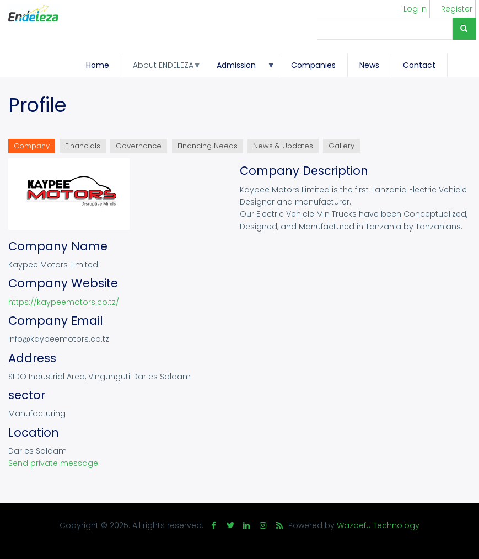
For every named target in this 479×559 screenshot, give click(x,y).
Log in (415, 8)
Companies (313, 65)
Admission (240, 68)
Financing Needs (207, 146)
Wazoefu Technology (378, 525)
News (369, 65)
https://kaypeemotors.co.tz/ (63, 302)
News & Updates (283, 146)
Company (34, 147)
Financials (82, 146)
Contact (419, 65)
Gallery (341, 146)
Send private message (53, 463)
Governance (139, 146)
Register (456, 8)
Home (97, 65)
